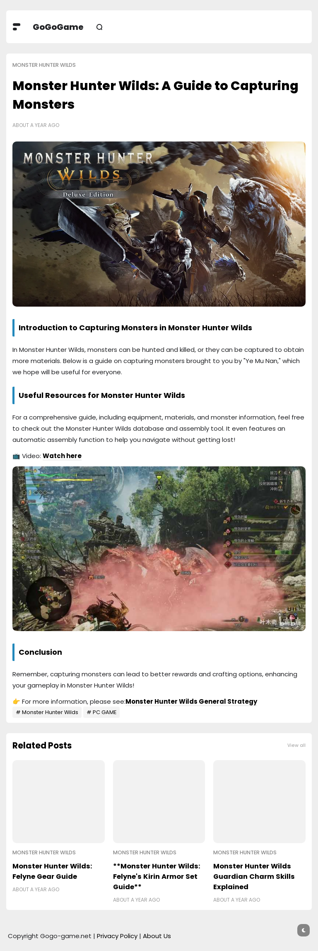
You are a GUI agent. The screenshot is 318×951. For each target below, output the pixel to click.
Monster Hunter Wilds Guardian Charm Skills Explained (254, 876)
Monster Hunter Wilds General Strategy (191, 701)
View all (296, 745)
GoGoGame (58, 27)
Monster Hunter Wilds (44, 64)
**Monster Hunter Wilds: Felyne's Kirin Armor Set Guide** (156, 876)
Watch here (62, 455)
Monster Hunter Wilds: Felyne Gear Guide (52, 871)
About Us (157, 935)
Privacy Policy (117, 935)
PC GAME (104, 712)
